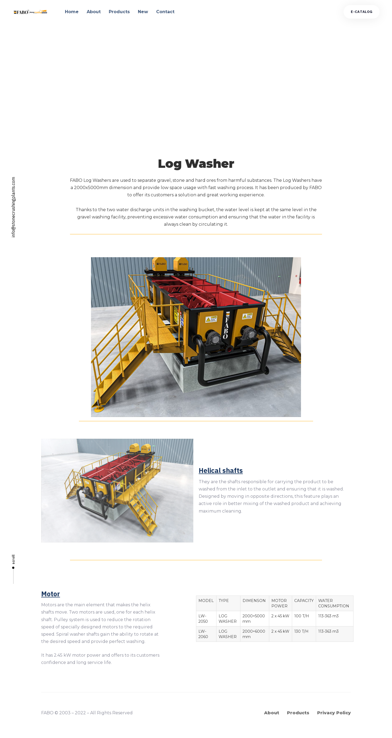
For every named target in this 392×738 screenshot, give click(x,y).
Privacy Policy (334, 712)
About (94, 11)
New (143, 11)
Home (72, 11)
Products (119, 11)
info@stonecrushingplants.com (13, 207)
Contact (165, 11)
